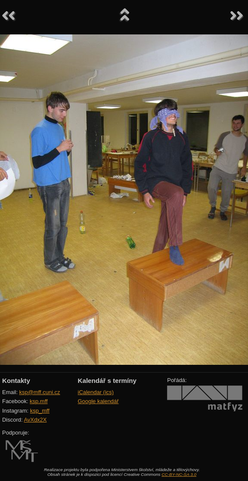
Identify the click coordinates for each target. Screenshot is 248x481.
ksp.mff (39, 401)
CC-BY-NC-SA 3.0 (178, 474)
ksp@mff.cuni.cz (39, 392)
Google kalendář (98, 401)
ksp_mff (40, 410)
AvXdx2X (35, 419)
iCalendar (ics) (96, 392)
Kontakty (16, 380)
